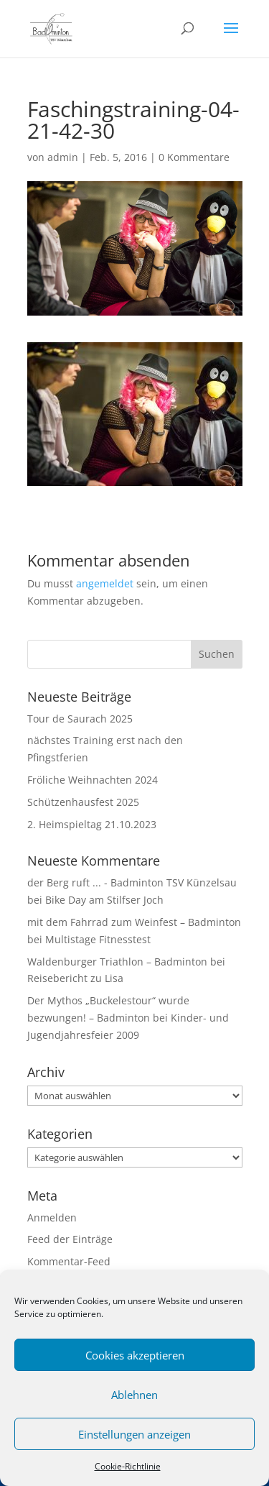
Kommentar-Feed (68, 1261)
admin (62, 157)
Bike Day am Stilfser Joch (104, 900)
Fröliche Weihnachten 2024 (92, 779)
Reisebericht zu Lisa (75, 978)
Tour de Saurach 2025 (80, 718)
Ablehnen (134, 1395)
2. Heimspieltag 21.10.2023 (91, 824)
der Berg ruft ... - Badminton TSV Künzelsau (132, 882)
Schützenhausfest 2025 (83, 802)
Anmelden (52, 1217)
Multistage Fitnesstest (98, 939)
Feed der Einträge (70, 1239)
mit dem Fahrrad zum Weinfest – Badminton (134, 922)
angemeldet (104, 583)
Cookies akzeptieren (134, 1355)
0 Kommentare (194, 157)
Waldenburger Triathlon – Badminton (117, 961)
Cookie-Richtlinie (128, 1466)
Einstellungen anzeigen (134, 1434)
